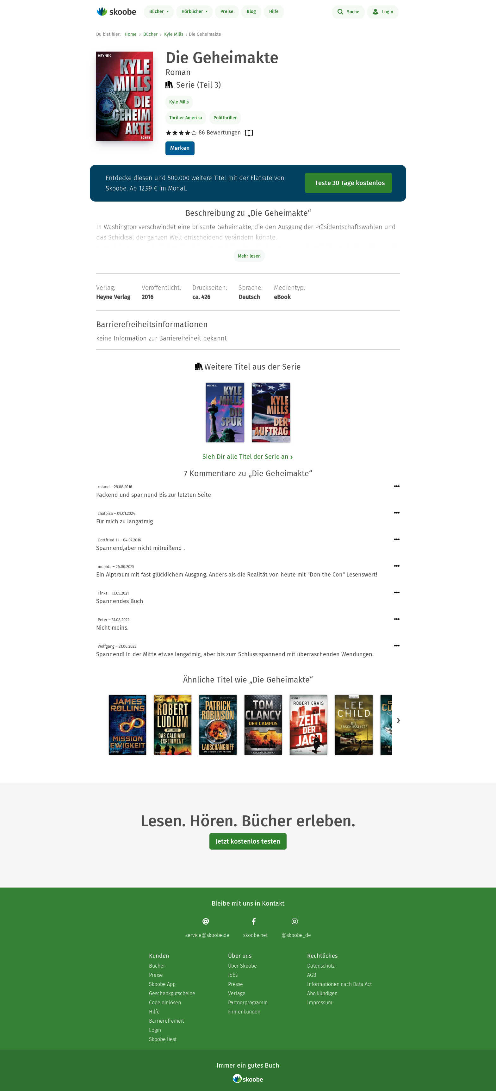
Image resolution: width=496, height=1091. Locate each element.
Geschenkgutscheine (172, 993)
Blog (251, 11)
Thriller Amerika (185, 118)
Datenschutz (321, 966)
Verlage (236, 993)
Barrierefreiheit (166, 1021)
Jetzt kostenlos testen (248, 841)
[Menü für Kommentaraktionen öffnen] (397, 486)
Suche (348, 11)
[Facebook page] (255, 928)
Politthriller (225, 118)
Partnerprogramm (248, 1003)
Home (131, 34)
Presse (235, 984)
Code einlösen (165, 1003)
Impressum (319, 1003)
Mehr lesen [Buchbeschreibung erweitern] (249, 256)
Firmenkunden (244, 1012)
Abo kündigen (322, 993)
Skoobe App (162, 984)
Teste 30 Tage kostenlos (350, 183)
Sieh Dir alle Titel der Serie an (248, 456)
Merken (179, 148)
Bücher (157, 11)
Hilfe (274, 11)
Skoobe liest (163, 1039)
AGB (311, 975)
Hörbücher (193, 11)
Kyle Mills (173, 34)
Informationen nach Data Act (339, 984)
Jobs (233, 975)
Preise (226, 11)
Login (383, 11)
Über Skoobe (242, 966)
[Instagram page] (296, 928)
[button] (398, 720)
